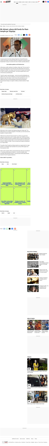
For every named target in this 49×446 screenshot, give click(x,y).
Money (32, 438)
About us (36, 442)
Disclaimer (23, 442)
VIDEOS (29, 357)
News (4, 26)
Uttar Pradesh (14, 164)
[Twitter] (43, 2)
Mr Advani (23, 91)
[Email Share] (18, 34)
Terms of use (40, 442)
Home (1, 26)
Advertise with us (18, 442)
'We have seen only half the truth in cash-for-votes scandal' (43, 271)
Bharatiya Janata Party (14, 91)
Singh (3, 164)
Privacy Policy (28, 442)
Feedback (32, 442)
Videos (36, 438)
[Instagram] (46, 2)
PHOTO (3, 213)
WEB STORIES (31, 318)
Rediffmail (28, 438)
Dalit (8, 164)
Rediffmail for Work (15, 438)
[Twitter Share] (23, 34)
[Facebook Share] (26, 34)
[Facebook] (48, 2)
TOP (14, 213)
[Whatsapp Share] (21, 34)
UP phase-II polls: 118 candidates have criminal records (43, 287)
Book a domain (22, 438)
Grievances (45, 442)
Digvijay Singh (4, 91)
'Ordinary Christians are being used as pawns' (43, 279)
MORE (9, 213)
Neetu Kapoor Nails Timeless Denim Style (35, 403)
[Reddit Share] (29, 34)
